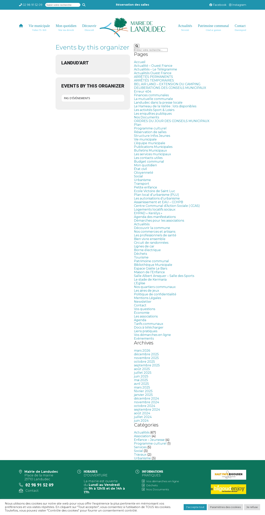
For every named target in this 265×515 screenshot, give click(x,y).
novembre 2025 (146, 358)
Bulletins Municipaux (150, 150)
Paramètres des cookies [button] (225, 507)
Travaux (140, 454)
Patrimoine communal (151, 261)
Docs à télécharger (148, 327)
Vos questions (144, 309)
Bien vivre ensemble (149, 239)
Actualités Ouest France (152, 73)
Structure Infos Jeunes (152, 136)
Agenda (140, 320)
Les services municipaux (152, 154)
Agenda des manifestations (155, 217)
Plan (137, 125)
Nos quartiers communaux (155, 287)
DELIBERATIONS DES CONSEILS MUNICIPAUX (170, 88)
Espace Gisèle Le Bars (150, 268)
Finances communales (151, 95)
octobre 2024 (144, 406)
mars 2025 (142, 387)
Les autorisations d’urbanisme (157, 198)
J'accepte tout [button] (195, 507)
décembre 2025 (146, 354)
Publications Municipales (153, 147)
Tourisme (141, 257)
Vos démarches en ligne (152, 335)
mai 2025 (141, 380)
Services (140, 447)
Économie (141, 313)
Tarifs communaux (148, 324)
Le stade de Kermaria (150, 279)
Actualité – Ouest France (153, 66)
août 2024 (142, 413)
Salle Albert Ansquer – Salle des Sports (164, 276)
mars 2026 (142, 350)
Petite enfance (145, 187)
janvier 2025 (143, 395)
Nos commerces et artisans (154, 231)
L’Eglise (139, 283)
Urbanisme (142, 180)
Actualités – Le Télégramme (155, 69)
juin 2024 (141, 420)
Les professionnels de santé (155, 235)
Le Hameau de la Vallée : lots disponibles (165, 106)
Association (142, 436)
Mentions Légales (147, 298)
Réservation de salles (150, 132)
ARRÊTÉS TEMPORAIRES (154, 80)
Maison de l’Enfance (149, 272)
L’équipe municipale (149, 143)
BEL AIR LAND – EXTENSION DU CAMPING (167, 84)
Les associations (146, 316)
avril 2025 (141, 384)
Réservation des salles (132, 4)
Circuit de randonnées (151, 242)
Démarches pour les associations (159, 220)
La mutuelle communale (153, 99)
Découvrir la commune (152, 228)
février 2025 (143, 391)
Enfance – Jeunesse (149, 440)
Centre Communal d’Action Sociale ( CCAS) (167, 206)
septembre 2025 (147, 365)
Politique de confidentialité (155, 294)
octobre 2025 (144, 361)
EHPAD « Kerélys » (148, 213)
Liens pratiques (145, 331)
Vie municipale (145, 139)
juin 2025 (141, 376)
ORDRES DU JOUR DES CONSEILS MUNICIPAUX (171, 121)
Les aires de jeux (146, 290)
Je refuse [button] (252, 507)
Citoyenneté (143, 172)
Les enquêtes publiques (153, 113)
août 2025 (142, 369)
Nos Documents (146, 117)
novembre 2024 (146, 402)
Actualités (141, 224)
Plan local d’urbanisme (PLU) (156, 195)
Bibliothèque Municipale (153, 265)
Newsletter (142, 301)
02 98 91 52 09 (32, 5)
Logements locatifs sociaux (155, 209)
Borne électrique (147, 250)
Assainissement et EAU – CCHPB (158, 202)
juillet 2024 (143, 417)
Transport (141, 184)
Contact (140, 305)
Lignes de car (144, 246)
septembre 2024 (147, 409)
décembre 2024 (146, 398)
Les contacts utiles (148, 158)
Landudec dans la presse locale (158, 102)
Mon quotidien (145, 165)
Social (138, 176)
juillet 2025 (142, 373)
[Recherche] (83, 4)
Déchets (140, 254)
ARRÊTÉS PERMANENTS (153, 77)
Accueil (139, 62)
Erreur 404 (142, 91)
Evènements (144, 338)
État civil (140, 169)
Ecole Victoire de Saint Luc (154, 191)
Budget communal (149, 161)
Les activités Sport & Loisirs (154, 110)
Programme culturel (150, 128)
